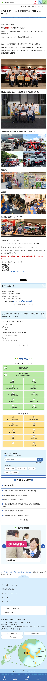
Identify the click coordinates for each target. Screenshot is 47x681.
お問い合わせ (12, 637)
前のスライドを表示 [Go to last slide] (4, 546)
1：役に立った (8, 324)
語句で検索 (9, 455)
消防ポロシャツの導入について (13, 499)
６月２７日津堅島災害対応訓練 (13, 511)
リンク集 (5, 597)
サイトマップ (7, 601)
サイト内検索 (6, 459)
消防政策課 (8, 485)
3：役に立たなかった (10, 329)
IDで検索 (18, 455)
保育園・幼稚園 (10, 468)
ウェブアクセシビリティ (10, 593)
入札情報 (15, 472)
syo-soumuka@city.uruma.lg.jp (23, 301)
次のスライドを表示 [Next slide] (43, 546)
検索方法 (39, 463)
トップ (3, 572)
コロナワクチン (21, 468)
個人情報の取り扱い (8, 589)
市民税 (7, 472)
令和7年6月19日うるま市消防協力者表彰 (16, 515)
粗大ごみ (31, 468)
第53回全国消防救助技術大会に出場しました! (17, 495)
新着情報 (44, 3)
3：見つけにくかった (10, 340)
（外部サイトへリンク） (13, 271)
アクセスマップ (12, 633)
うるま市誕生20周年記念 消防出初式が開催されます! (20, 491)
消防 (22, 572)
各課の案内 (35, 633)
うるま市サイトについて (10, 585)
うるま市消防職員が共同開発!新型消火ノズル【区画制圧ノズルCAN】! (23, 505)
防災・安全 (9, 572)
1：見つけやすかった (10, 335)
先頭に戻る (24, 576)
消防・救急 (17, 572)
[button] (35, 2)
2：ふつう (6, 327)
